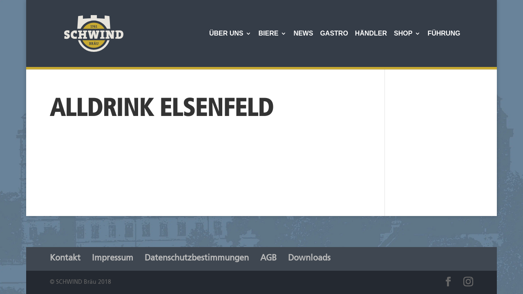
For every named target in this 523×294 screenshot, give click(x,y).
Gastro (334, 34)
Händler (371, 34)
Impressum (112, 258)
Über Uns (226, 34)
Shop (403, 34)
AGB (268, 258)
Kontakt (65, 258)
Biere (268, 34)
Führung (443, 34)
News (303, 34)
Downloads (309, 258)
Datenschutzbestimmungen (197, 258)
